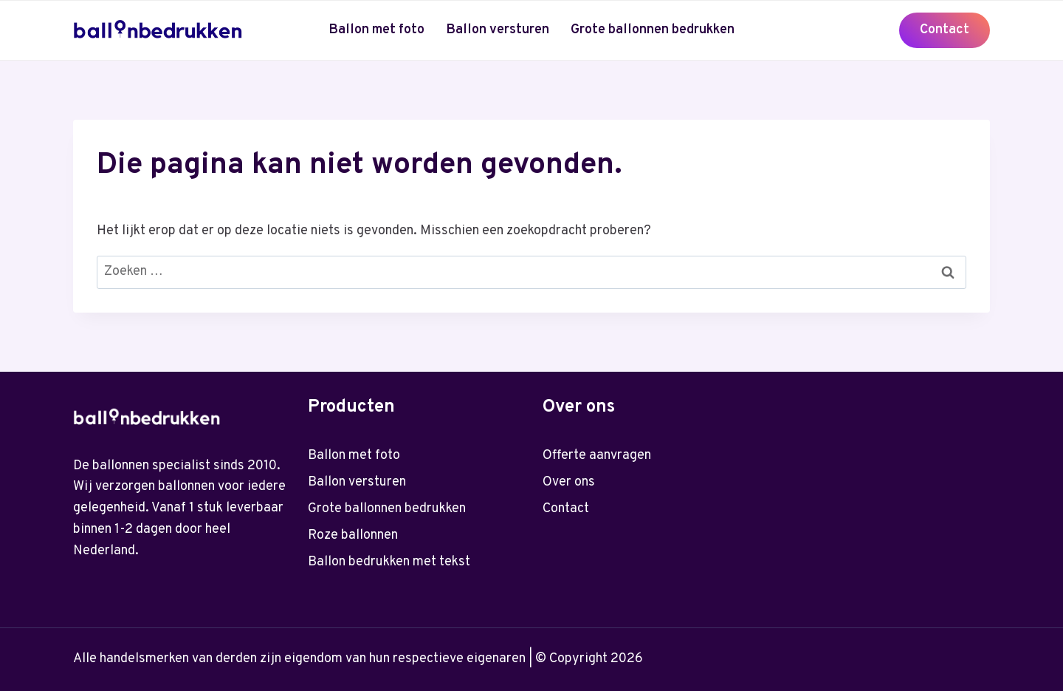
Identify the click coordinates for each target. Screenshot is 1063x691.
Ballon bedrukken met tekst (389, 562)
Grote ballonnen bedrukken (653, 29)
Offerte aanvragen (597, 455)
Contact (944, 29)
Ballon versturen (497, 29)
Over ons (569, 482)
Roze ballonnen (353, 535)
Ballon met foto (376, 29)
